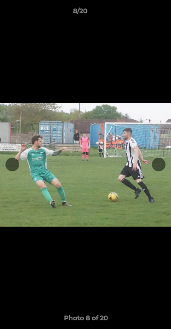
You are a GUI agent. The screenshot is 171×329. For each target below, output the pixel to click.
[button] (138, 13)
